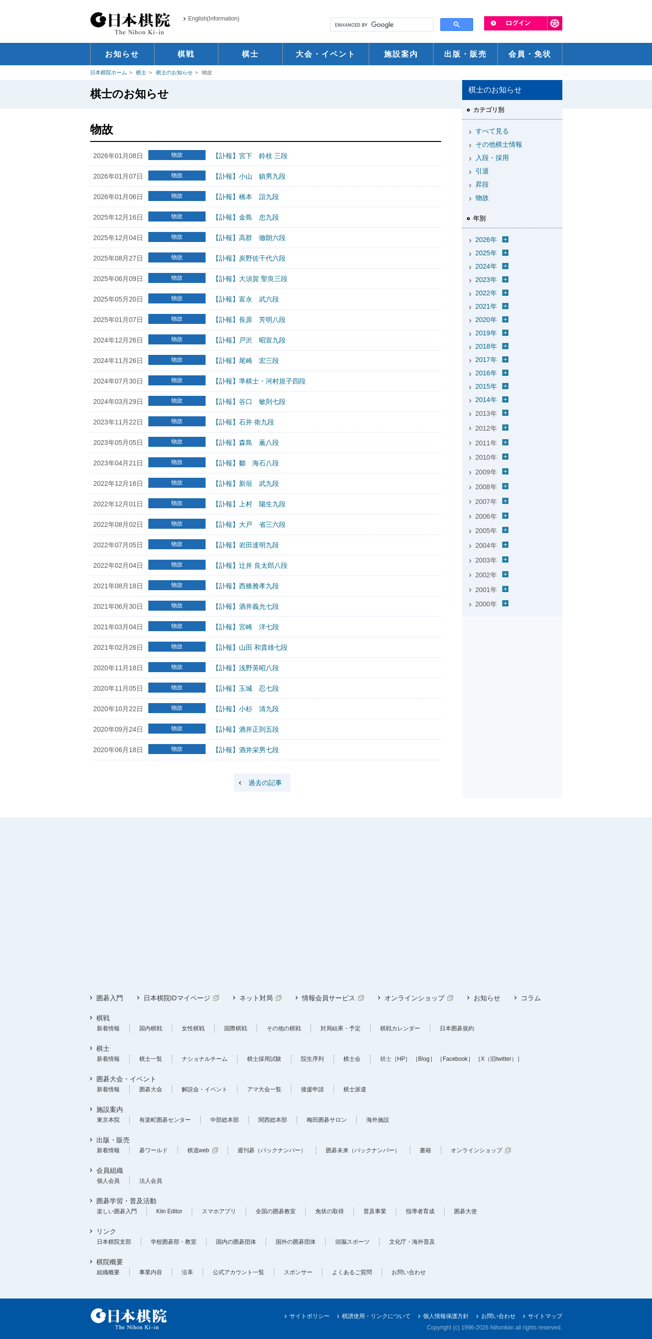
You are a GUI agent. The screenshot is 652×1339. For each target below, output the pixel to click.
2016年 (486, 373)
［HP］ (401, 1059)
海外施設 (377, 1120)
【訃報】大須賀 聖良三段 (250, 278)
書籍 (425, 1150)
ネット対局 (256, 998)
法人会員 (150, 1181)
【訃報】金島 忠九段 (245, 217)
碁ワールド (153, 1150)
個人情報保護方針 (446, 1316)
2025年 (486, 253)
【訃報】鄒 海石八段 (245, 463)
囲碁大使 (465, 1211)
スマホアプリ (219, 1211)
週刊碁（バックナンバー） (272, 1150)
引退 (482, 171)
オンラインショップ (414, 998)
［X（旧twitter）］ (499, 1059)
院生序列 (312, 1059)
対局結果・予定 (341, 1028)
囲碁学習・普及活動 (126, 1201)
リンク (106, 1231)
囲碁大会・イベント (126, 1079)
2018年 (486, 346)
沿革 (187, 1272)
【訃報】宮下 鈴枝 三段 (250, 156)
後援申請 (312, 1089)
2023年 (486, 279)
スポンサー (298, 1272)
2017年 (486, 359)
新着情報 (108, 1028)
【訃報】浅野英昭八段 (245, 668)
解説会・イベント (205, 1089)
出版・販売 (113, 1140)
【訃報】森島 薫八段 (245, 442)
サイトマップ (545, 1316)
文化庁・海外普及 (412, 1241)
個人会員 (108, 1181)
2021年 (486, 306)
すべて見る (492, 131)
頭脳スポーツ (352, 1241)
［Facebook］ (455, 1059)
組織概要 (108, 1272)
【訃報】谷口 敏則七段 (249, 401)
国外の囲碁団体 (296, 1241)
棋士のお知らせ (174, 72)
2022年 (486, 293)
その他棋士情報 (499, 144)
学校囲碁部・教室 (174, 1241)
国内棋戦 (150, 1028)
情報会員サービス (328, 998)
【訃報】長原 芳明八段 (249, 319)
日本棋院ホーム (108, 72)
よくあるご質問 (352, 1272)
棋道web (198, 1150)
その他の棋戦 (284, 1028)
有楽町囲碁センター (165, 1120)
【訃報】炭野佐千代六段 (249, 258)
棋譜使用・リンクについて (376, 1316)
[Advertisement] (326, 905)
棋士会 (352, 1059)
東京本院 (108, 1120)
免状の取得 (329, 1211)
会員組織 (109, 1170)
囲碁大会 (150, 1089)
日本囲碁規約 (457, 1028)
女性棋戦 (193, 1028)
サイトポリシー (310, 1316)
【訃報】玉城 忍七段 (245, 688)
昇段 (482, 184)
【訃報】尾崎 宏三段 (245, 360)
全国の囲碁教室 (276, 1211)
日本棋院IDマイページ (177, 998)
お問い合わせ (409, 1272)
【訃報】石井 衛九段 (243, 422)
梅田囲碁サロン (327, 1120)
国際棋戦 (235, 1028)
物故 (482, 197)
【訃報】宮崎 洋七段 (245, 627)
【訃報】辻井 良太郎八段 (250, 565)
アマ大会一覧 (264, 1089)
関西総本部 (273, 1120)
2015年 (486, 386)
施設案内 (109, 1109)
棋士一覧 (150, 1059)
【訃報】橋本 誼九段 (245, 197)
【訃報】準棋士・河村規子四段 (259, 381)
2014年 (486, 399)
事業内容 (150, 1272)
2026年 (486, 239)
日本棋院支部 (114, 1241)
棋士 (141, 72)
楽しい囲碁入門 (117, 1211)
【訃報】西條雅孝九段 (245, 586)
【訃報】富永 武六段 (245, 299)
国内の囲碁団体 (236, 1241)
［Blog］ (424, 1059)
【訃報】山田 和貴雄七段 (250, 647)
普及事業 (374, 1211)
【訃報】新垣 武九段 (245, 483)
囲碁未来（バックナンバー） (363, 1150)
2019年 (486, 333)
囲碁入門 (109, 998)
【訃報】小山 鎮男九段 (249, 176)
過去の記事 (265, 782)
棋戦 (103, 1018)
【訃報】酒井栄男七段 (245, 750)
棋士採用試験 (264, 1059)
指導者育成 (420, 1211)
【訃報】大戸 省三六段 (249, 524)
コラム (531, 998)
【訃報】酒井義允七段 (245, 606)
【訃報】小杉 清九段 (245, 709)
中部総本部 (224, 1120)
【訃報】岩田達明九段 (245, 545)
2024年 (486, 266)
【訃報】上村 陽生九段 (249, 504)
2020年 (486, 319)
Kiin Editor (169, 1211)
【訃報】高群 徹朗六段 (249, 238)
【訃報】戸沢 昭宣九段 (249, 340)
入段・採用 (492, 157)
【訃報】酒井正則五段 (245, 729)
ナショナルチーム (205, 1059)
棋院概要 (109, 1262)
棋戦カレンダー (400, 1028)
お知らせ (487, 998)
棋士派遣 (354, 1089)
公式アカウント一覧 (238, 1272)
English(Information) (213, 18)
